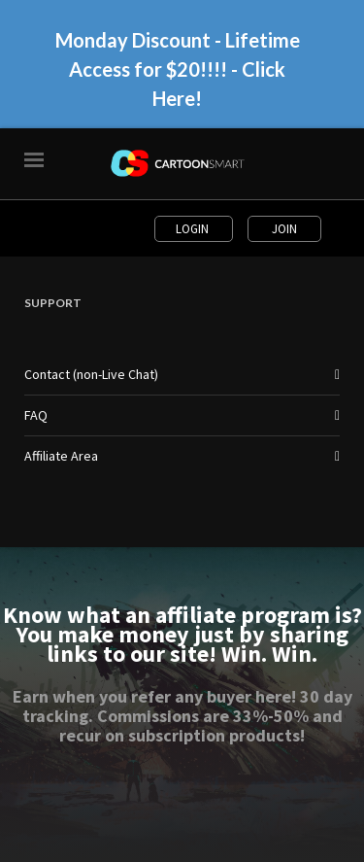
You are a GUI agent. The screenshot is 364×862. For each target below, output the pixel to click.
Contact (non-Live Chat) (91, 374)
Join (284, 229)
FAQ (36, 415)
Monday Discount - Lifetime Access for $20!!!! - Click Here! (177, 69)
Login (193, 229)
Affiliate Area (61, 456)
